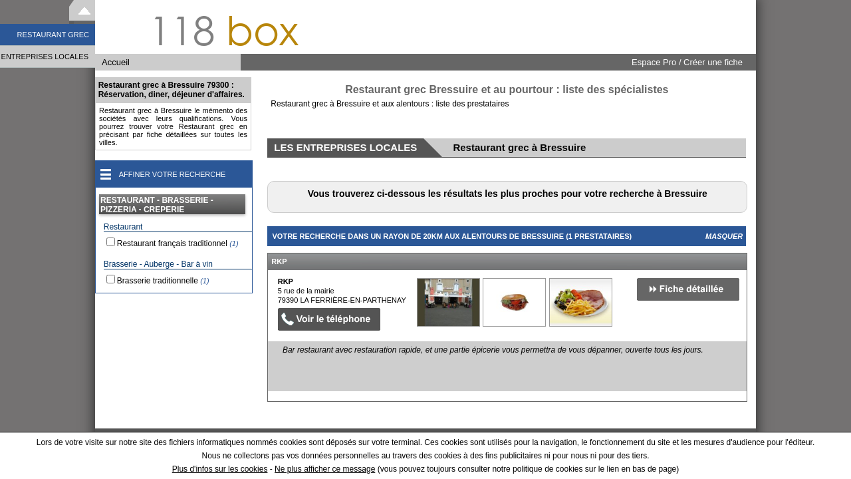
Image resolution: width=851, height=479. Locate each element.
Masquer (724, 236)
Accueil (116, 62)
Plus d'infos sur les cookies (220, 469)
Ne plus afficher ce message (325, 469)
